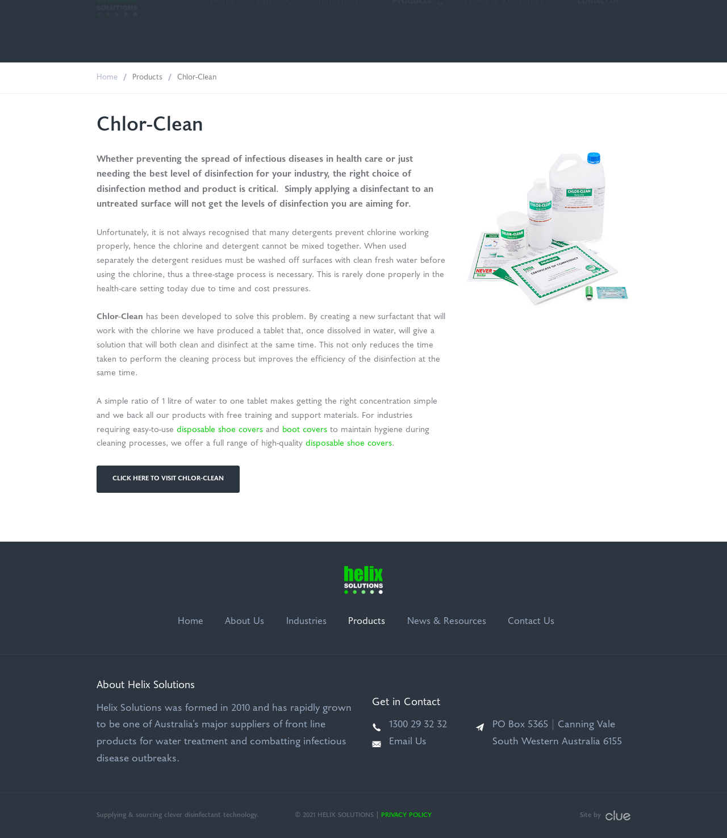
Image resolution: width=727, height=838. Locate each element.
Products (412, 31)
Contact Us (598, 31)
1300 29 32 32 (418, 725)
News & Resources (504, 31)
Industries (339, 31)
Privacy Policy (406, 815)
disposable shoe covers (220, 430)
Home (223, 31)
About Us (276, 31)
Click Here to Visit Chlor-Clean (168, 478)
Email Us (408, 742)
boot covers (304, 430)
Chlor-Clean (196, 77)
